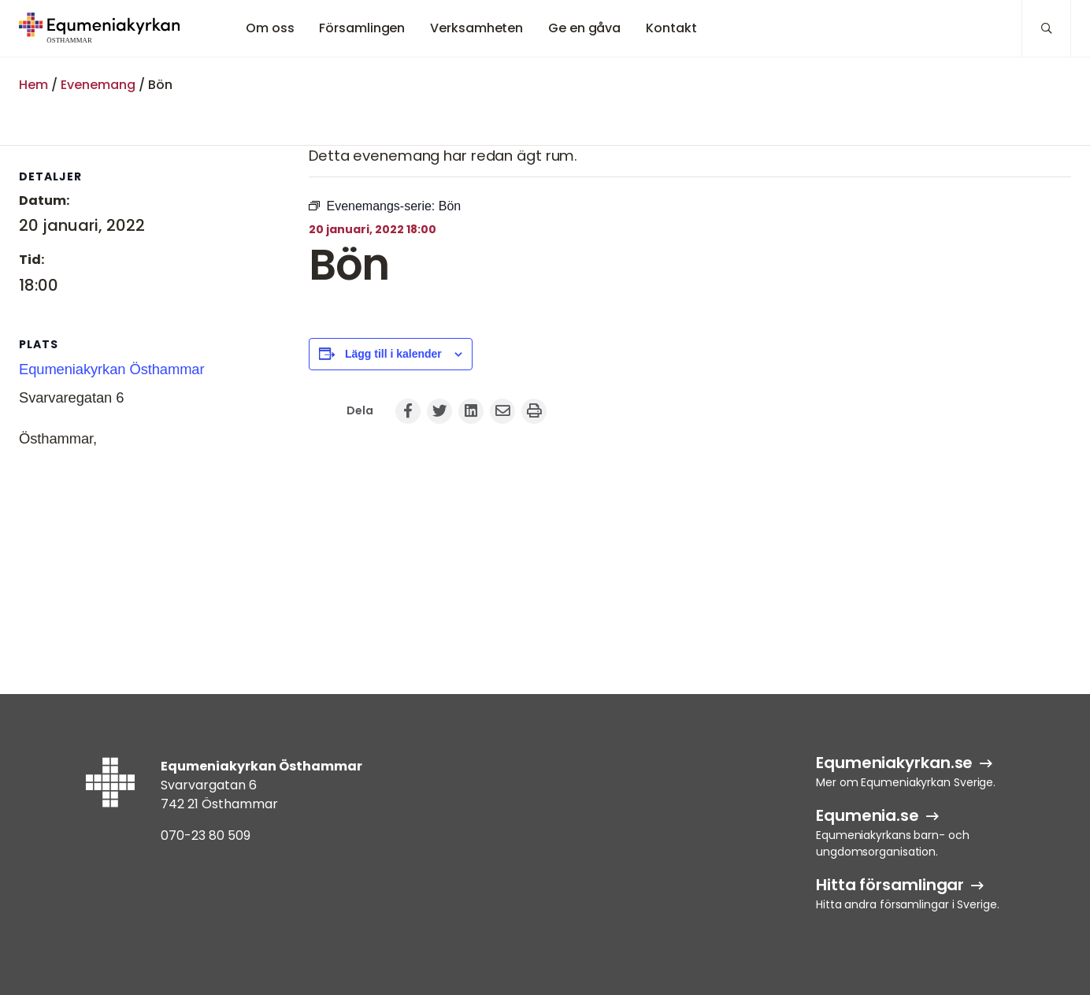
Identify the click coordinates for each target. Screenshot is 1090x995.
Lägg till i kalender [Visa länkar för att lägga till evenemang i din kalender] (393, 353)
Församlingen (362, 28)
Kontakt (671, 28)
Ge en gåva (584, 28)
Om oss (270, 28)
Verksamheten (476, 28)
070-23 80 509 (205, 835)
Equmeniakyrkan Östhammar (112, 369)
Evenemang (98, 85)
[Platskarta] (102, 553)
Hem (33, 85)
